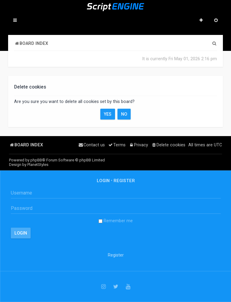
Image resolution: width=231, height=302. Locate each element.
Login (103, 180)
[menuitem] (216, 21)
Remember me (116, 220)
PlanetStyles (37, 164)
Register (124, 180)
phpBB (36, 160)
